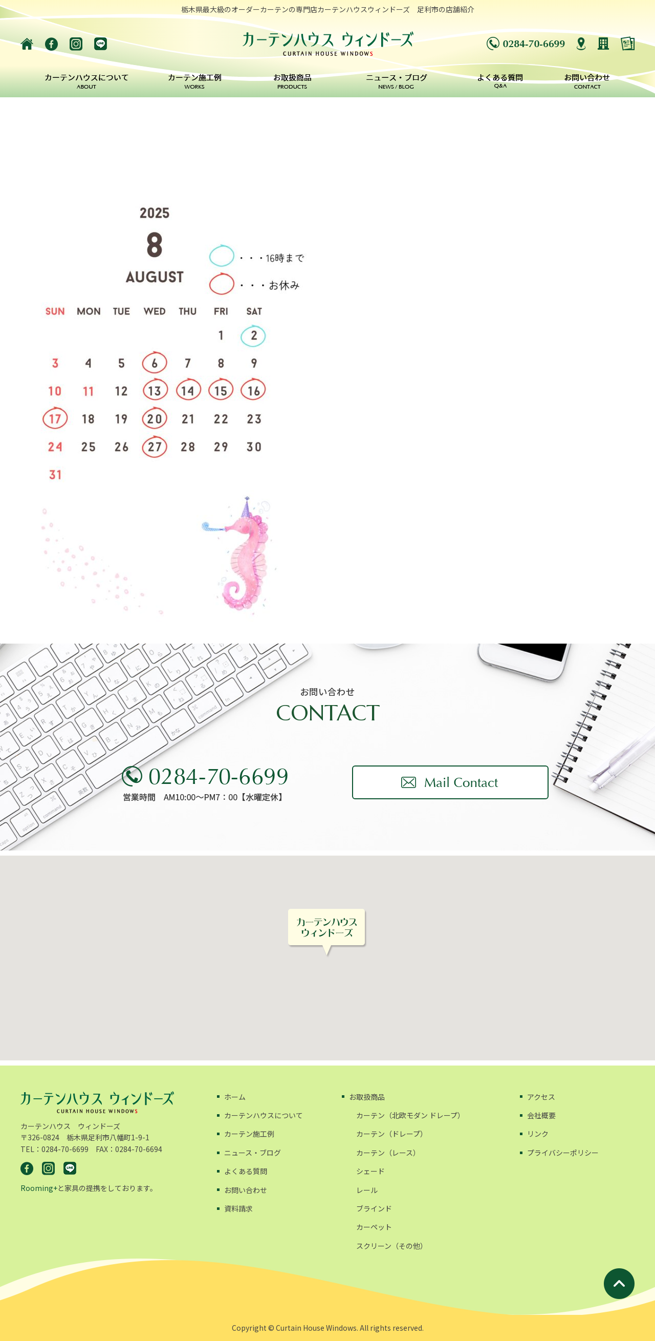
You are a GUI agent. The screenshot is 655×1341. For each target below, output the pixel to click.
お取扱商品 (367, 1097)
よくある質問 (245, 1171)
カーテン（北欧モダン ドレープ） (410, 1115)
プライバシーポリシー (563, 1152)
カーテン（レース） (388, 1152)
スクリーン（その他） (391, 1246)
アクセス (541, 1097)
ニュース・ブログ (252, 1152)
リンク (538, 1134)
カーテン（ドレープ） (391, 1134)
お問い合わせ (245, 1190)
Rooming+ (38, 1188)
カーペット (374, 1227)
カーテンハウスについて (263, 1115)
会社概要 (541, 1115)
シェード (370, 1171)
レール (367, 1190)
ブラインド (374, 1208)
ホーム (235, 1097)
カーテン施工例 (249, 1134)
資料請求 (238, 1208)
